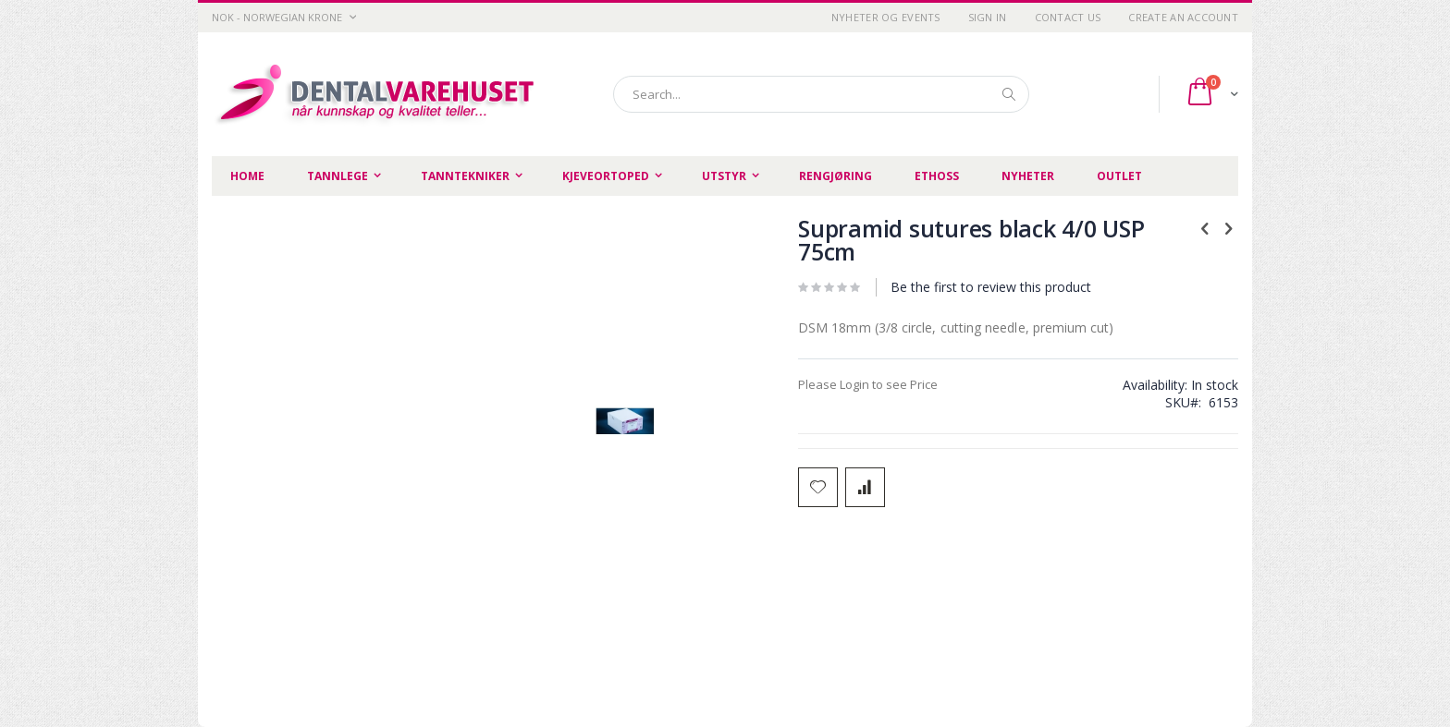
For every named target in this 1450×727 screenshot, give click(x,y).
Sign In (987, 17)
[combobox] (821, 94)
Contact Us (1068, 17)
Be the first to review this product (991, 287)
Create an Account (1183, 17)
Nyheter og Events (885, 17)
